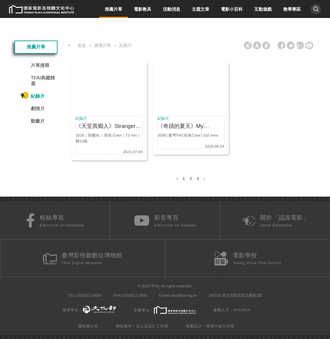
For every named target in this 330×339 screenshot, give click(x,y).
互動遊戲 (263, 9)
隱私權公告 (88, 325)
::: (4, 6)
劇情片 (38, 108)
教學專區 (292, 9)
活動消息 (171, 9)
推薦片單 (113, 9)
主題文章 (200, 9)
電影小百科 (232, 9)
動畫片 (38, 121)
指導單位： (89, 308)
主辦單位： (165, 309)
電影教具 (142, 9)
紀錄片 (38, 96)
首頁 (81, 45)
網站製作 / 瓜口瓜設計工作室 (142, 325)
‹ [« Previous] (177, 178)
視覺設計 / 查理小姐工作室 (210, 325)
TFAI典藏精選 (43, 80)
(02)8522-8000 (89, 295)
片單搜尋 (40, 65)
